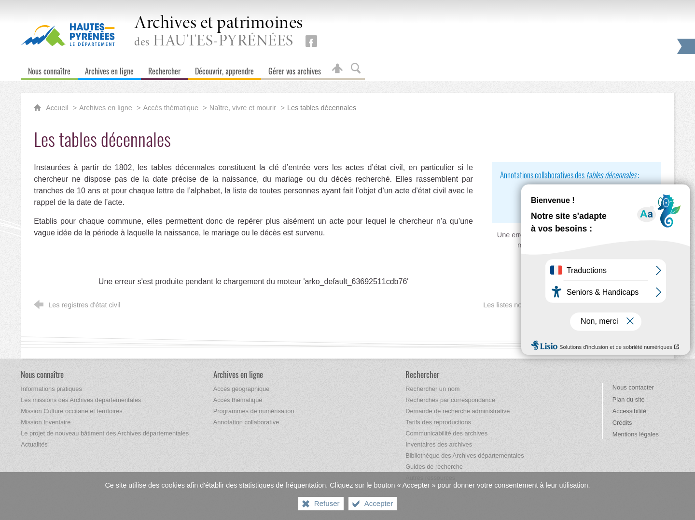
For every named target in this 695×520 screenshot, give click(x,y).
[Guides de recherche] (434, 466)
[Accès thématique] (238, 400)
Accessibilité (629, 411)
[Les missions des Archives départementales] (81, 400)
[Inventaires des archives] (438, 444)
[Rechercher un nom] (432, 388)
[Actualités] (34, 444)
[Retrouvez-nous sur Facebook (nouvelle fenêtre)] (311, 41)
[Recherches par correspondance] (450, 400)
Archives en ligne (105, 108)
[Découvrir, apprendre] (224, 69)
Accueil (58, 108)
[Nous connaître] (49, 69)
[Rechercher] (164, 69)
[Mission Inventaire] (45, 422)
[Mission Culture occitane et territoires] (72, 411)
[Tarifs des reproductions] (438, 422)
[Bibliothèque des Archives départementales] (464, 455)
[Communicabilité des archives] (446, 433)
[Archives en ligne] (109, 69)
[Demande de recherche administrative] (457, 411)
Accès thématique (170, 108)
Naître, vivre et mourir (242, 108)
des (218, 32)
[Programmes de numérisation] (253, 411)
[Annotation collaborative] (246, 422)
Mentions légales (635, 434)
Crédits (622, 422)
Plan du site (628, 399)
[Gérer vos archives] (294, 69)
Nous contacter (633, 387)
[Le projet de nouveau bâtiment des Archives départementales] (105, 433)
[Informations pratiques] (51, 388)
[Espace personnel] (337, 69)
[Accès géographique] (241, 388)
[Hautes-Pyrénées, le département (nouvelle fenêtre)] (68, 34)
